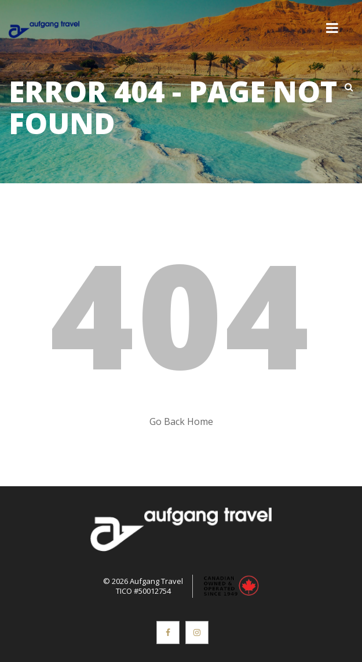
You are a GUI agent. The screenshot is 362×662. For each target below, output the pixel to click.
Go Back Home (181, 421)
